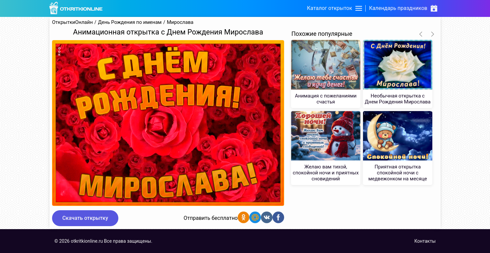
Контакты (425, 241)
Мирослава (180, 22)
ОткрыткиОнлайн (72, 22)
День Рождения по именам (130, 22)
